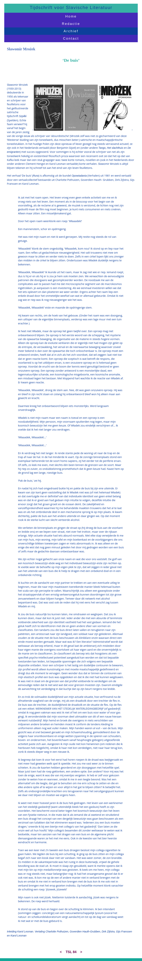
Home (71, 16)
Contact (71, 38)
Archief (71, 31)
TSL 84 (71, 952)
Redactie (71, 24)
